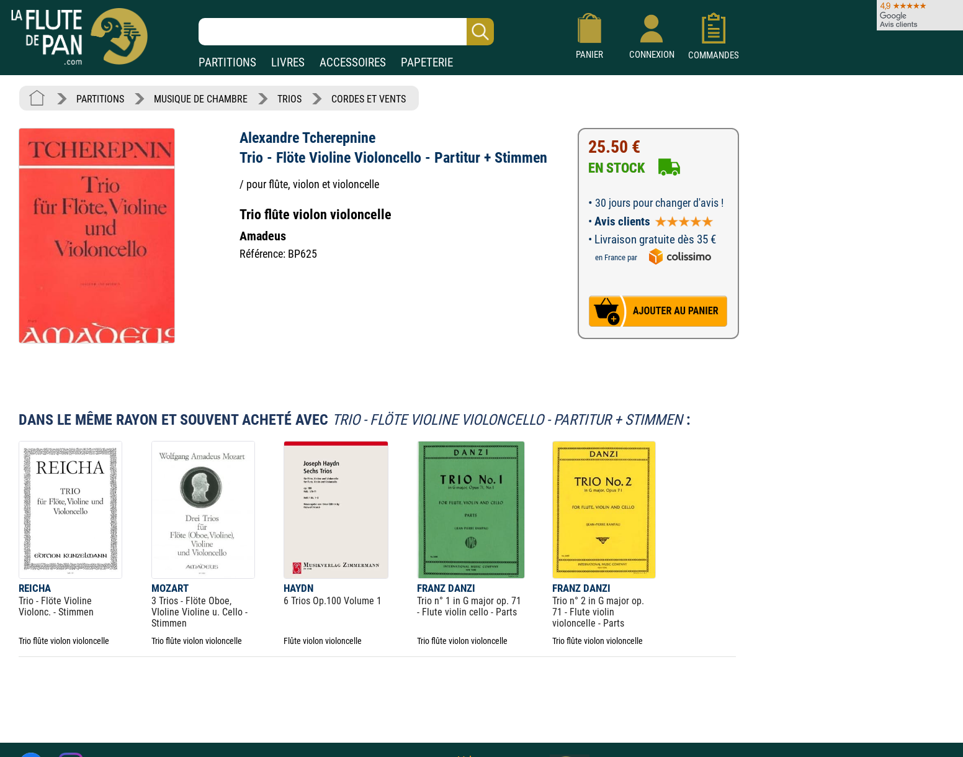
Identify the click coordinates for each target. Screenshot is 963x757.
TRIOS (289, 99)
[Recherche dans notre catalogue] (346, 31)
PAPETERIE (427, 62)
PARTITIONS (227, 62)
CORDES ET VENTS (368, 99)
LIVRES (288, 62)
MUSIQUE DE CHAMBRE (201, 99)
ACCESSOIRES (353, 62)
